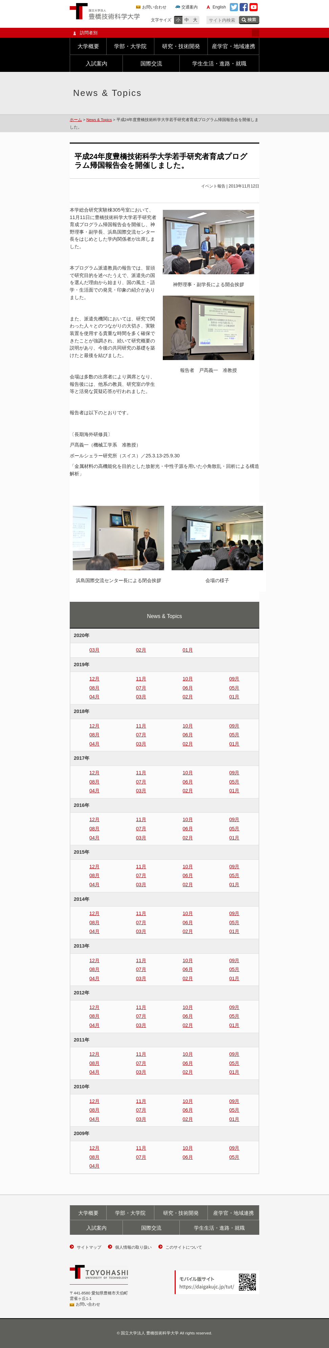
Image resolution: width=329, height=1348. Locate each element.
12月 (94, 678)
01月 (188, 650)
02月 (141, 650)
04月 (94, 696)
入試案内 (96, 63)
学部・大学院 (130, 46)
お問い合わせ (154, 7)
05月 (234, 688)
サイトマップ (89, 1247)
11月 (141, 678)
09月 (234, 678)
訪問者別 (164, 33)
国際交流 (151, 63)
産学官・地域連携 (233, 46)
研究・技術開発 (181, 46)
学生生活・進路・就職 (219, 63)
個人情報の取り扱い (133, 1247)
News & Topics (99, 120)
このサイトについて (184, 1247)
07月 (141, 688)
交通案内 (189, 7)
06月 (188, 688)
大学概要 (88, 46)
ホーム (76, 120)
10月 (188, 678)
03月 (94, 650)
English (219, 7)
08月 (94, 688)
